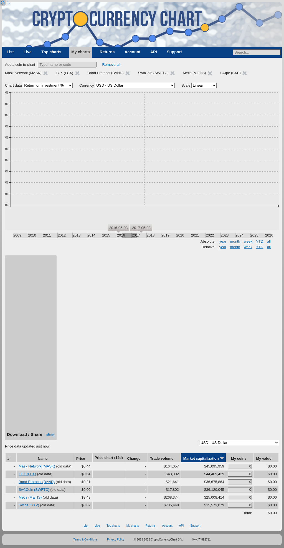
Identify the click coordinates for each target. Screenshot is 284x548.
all (269, 241)
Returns (107, 52)
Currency (86, 85)
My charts (80, 52)
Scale (186, 85)
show (50, 434)
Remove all (111, 64)
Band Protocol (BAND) (37, 482)
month (235, 241)
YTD (259, 241)
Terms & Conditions (85, 539)
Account (132, 52)
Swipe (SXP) (29, 505)
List (10, 52)
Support (174, 52)
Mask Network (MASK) (37, 466)
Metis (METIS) (30, 497)
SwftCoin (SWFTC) (34, 489)
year (222, 241)
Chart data (13, 85)
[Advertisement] (31, 345)
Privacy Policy (115, 539)
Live (28, 52)
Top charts (51, 52)
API (153, 52)
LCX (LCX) (27, 474)
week (248, 241)
